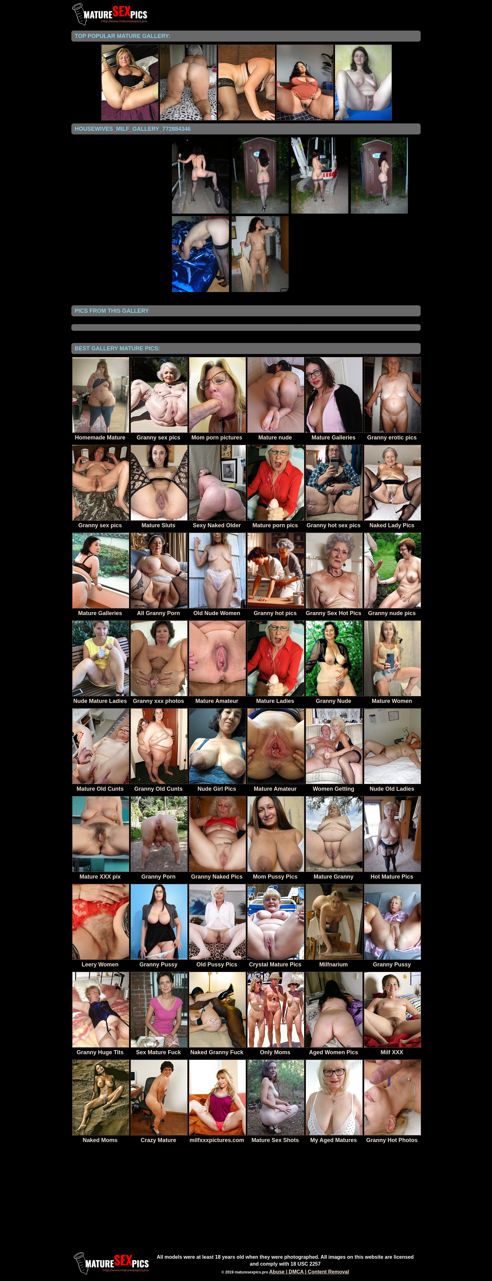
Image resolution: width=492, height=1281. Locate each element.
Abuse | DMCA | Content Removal (309, 1271)
